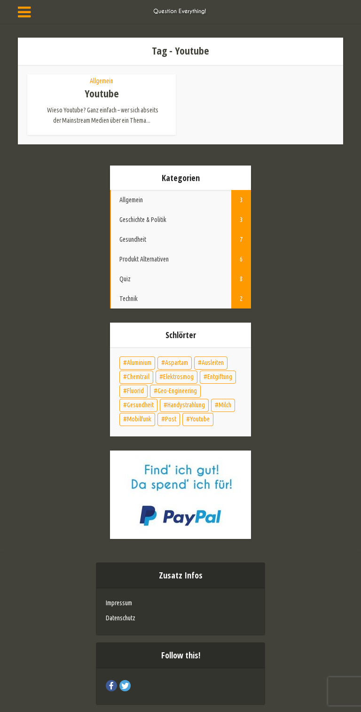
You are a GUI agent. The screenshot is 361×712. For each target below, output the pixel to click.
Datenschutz (120, 618)
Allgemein (101, 81)
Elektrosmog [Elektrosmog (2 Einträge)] (178, 376)
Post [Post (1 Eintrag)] (170, 419)
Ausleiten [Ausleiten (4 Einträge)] (213, 362)
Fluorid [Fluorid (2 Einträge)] (135, 391)
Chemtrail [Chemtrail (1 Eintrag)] (138, 376)
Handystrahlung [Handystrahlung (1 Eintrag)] (186, 405)
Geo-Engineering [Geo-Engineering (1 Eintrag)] (177, 391)
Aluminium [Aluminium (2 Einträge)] (139, 362)
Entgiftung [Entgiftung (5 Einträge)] (219, 376)
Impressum (119, 603)
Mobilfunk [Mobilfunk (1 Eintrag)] (139, 419)
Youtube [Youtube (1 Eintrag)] (200, 419)
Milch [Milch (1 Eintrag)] (225, 405)
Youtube (102, 93)
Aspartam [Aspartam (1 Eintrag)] (176, 362)
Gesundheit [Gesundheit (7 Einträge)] (140, 405)
